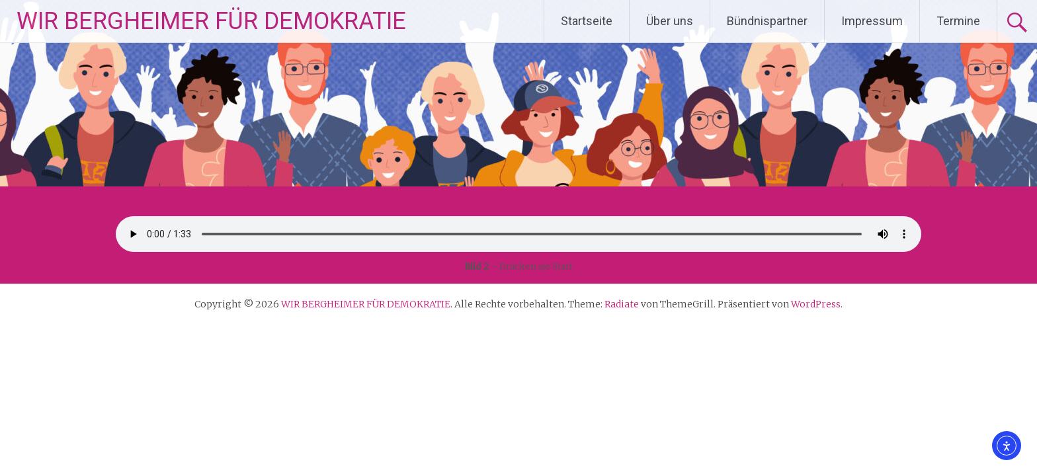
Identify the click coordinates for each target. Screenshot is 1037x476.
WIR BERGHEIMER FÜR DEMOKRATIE (211, 21)
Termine (958, 21)
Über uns (669, 21)
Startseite (586, 21)
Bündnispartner (767, 21)
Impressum (872, 21)
